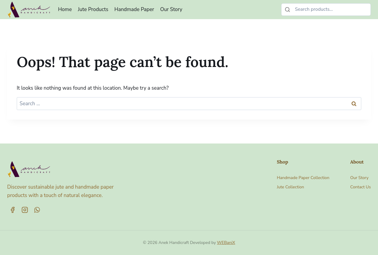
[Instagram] (24, 209)
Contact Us (360, 187)
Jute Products (93, 9)
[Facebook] (12, 209)
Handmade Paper (134, 9)
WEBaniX (226, 242)
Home (65, 9)
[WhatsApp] (37, 209)
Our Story (171, 9)
